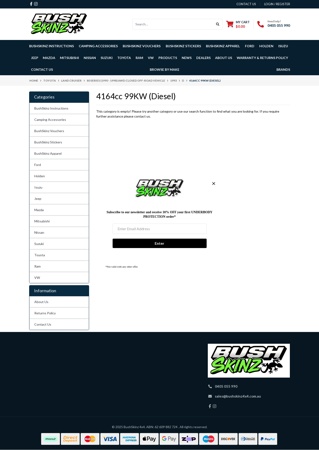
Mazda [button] (49, 58)
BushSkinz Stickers (183, 46)
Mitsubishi (42, 221)
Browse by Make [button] (164, 69)
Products (167, 58)
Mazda (39, 210)
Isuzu (38, 187)
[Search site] (217, 24)
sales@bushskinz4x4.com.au (238, 396)
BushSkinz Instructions (51, 46)
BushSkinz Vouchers (142, 46)
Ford (37, 165)
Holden (39, 176)
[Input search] (172, 24)
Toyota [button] (124, 58)
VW (37, 278)
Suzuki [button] (107, 58)
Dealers (203, 58)
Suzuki (39, 244)
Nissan (39, 232)
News (187, 58)
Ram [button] (139, 58)
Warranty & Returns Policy (262, 58)
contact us (246, 4)
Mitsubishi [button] (69, 58)
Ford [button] (249, 46)
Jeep (37, 199)
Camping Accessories (98, 46)
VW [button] (151, 58)
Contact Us (42, 69)
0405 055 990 (279, 25)
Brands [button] (283, 69)
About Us (41, 302)
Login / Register (277, 4)
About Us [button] (223, 58)
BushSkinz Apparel (223, 46)
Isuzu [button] (283, 46)
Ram (37, 266)
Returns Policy (45, 313)
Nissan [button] (90, 58)
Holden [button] (266, 46)
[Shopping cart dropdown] (238, 24)
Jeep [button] (34, 58)
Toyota (39, 255)
